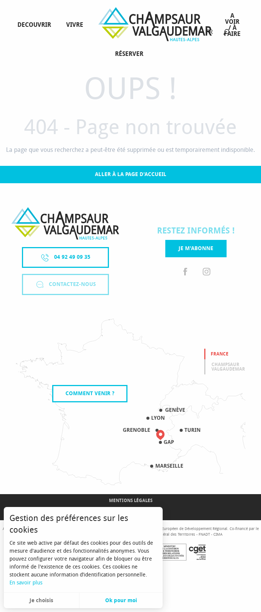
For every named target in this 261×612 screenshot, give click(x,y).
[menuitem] (35, 25)
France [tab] (219, 354)
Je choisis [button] (41, 600)
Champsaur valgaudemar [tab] (228, 367)
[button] (226, 32)
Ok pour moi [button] (121, 600)
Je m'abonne (196, 248)
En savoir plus (25, 583)
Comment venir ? (89, 393)
